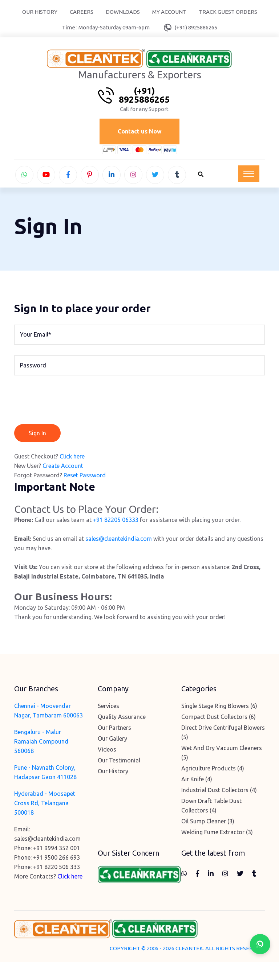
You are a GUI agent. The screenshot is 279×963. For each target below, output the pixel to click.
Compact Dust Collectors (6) (218, 718)
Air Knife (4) (196, 780)
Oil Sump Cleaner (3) (207, 822)
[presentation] (69, 401)
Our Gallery (112, 740)
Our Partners (114, 729)
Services (108, 707)
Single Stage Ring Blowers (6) (219, 707)
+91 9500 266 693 (56, 859)
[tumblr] (177, 175)
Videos (107, 751)
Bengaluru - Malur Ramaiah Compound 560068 (41, 743)
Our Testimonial (119, 761)
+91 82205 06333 (115, 521)
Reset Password (85, 476)
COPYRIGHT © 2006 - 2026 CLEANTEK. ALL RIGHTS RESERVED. (187, 949)
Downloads (123, 12)
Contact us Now (140, 132)
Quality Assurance (122, 718)
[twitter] (155, 175)
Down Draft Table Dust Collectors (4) (211, 807)
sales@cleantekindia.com (118, 540)
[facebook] (68, 175)
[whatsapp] (24, 175)
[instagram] (133, 175)
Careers (81, 12)
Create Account (63, 467)
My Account (169, 12)
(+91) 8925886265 (196, 27)
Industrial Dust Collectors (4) (219, 791)
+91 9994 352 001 (56, 849)
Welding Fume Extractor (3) (217, 833)
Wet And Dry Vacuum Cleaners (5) (221, 754)
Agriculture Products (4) (212, 769)
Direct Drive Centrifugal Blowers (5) (223, 734)
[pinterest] (90, 175)
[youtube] (46, 175)
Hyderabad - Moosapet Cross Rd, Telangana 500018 (44, 804)
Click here (72, 457)
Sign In (37, 434)
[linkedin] (111, 175)
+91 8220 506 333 (56, 868)
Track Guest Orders (228, 12)
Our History (39, 12)
